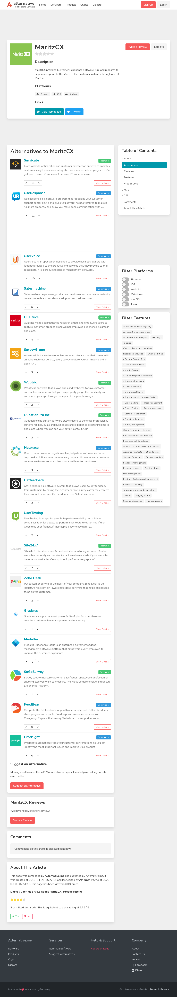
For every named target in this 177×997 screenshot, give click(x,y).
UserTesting (33, 513)
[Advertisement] (88, 26)
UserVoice (32, 256)
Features (129, 177)
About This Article (134, 208)
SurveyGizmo (34, 349)
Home (42, 5)
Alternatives (131, 165)
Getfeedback (34, 480)
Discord (97, 5)
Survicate (31, 160)
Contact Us (138, 954)
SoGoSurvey (34, 671)
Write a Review (137, 47)
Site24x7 (31, 545)
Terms (153, 989)
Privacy (164, 989)
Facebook (139, 965)
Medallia (31, 639)
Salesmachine (35, 288)
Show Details (102, 183)
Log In (163, 5)
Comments (130, 202)
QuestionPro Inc (36, 415)
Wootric (30, 382)
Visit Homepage (51, 112)
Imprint (136, 959)
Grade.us (31, 610)
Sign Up (148, 5)
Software (56, 5)
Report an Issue (100, 948)
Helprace (31, 447)
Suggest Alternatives (62, 954)
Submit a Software (60, 948)
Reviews (129, 171)
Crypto (84, 5)
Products (71, 5)
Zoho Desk (32, 578)
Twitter (76, 112)
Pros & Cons (131, 184)
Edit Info (159, 47)
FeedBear (31, 704)
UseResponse (34, 193)
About (135, 948)
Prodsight (32, 737)
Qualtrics (31, 317)
